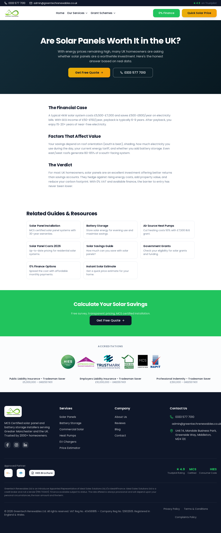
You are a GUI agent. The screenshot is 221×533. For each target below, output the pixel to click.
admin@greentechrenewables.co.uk (194, 424)
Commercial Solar (71, 429)
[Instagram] (16, 445)
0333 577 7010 (133, 72)
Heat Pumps (67, 436)
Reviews (120, 423)
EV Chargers (67, 442)
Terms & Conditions (196, 509)
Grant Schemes (103, 13)
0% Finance (166, 13)
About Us (121, 417)
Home (60, 13)
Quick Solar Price (199, 13)
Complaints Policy (186, 517)
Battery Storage (70, 423)
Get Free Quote (89, 72)
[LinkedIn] (25, 445)
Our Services (77, 13)
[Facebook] (7, 445)
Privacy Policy (172, 509)
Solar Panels (67, 417)
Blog (117, 429)
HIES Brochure (42, 473)
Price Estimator (69, 448)
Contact (120, 436)
